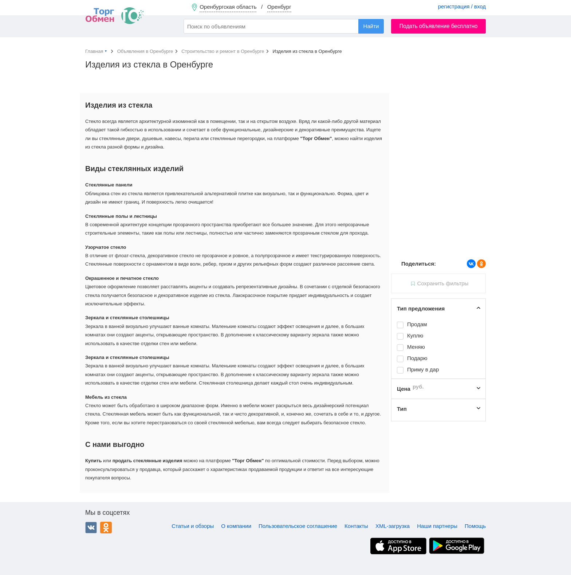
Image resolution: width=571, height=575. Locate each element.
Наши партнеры (437, 526)
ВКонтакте (91, 527)
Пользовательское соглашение (298, 526)
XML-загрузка (392, 526)
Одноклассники (106, 527)
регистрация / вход (462, 6)
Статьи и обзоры (193, 526)
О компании (236, 526)
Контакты (356, 526)
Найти (371, 26)
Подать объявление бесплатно (438, 26)
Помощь (475, 526)
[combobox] (284, 26)
